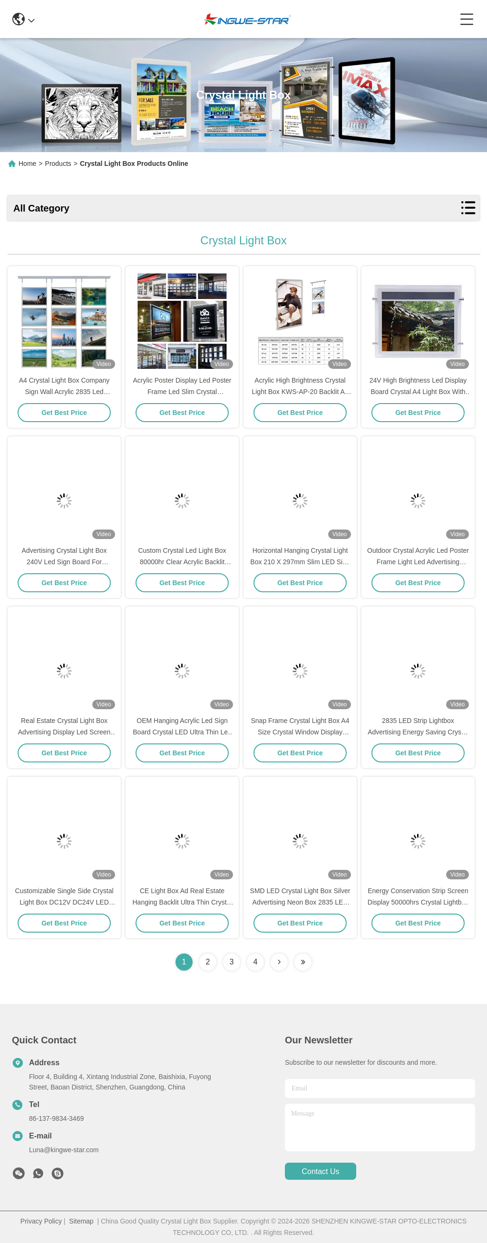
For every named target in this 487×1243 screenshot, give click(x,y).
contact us (320, 1171)
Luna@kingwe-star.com (64, 1150)
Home (27, 163)
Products (58, 163)
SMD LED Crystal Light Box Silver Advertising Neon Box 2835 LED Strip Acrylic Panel (300, 902)
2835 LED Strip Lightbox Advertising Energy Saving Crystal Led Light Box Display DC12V (418, 732)
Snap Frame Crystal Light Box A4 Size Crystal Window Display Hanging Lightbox (300, 732)
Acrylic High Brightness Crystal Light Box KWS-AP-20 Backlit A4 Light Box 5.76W (300, 391)
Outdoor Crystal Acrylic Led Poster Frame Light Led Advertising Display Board (418, 562)
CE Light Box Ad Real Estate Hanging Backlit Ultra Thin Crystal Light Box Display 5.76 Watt (182, 902)
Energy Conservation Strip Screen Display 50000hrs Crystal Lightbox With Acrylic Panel (418, 902)
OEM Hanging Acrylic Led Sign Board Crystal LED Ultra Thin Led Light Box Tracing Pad (182, 732)
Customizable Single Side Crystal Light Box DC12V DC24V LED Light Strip (64, 902)
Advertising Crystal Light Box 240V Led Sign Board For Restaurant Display (64, 562)
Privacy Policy (41, 1221)
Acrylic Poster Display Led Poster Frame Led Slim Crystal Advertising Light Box (182, 391)
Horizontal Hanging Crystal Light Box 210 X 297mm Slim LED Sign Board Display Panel (300, 562)
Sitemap (81, 1221)
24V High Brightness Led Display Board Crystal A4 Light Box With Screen (418, 391)
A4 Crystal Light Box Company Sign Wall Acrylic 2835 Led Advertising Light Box (64, 391)
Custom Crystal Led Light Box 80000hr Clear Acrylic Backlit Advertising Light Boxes (182, 562)
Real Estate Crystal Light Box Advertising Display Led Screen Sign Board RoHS (64, 732)
